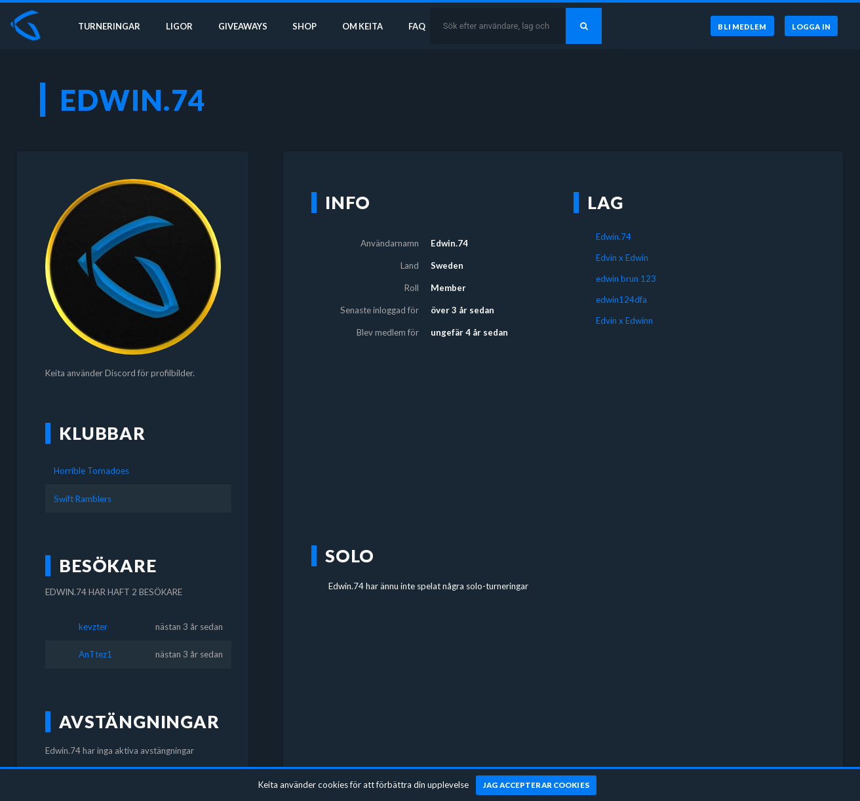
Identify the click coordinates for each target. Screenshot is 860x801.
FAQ (420, 25)
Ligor (177, 25)
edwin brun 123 (626, 278)
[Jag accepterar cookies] (536, 785)
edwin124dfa (621, 299)
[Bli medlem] (740, 25)
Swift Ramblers (82, 499)
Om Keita (364, 25)
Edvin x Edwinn (624, 320)
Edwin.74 (613, 236)
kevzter (93, 626)
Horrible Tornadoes (91, 470)
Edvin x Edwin (622, 257)
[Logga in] (811, 25)
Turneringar (106, 25)
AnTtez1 (95, 654)
